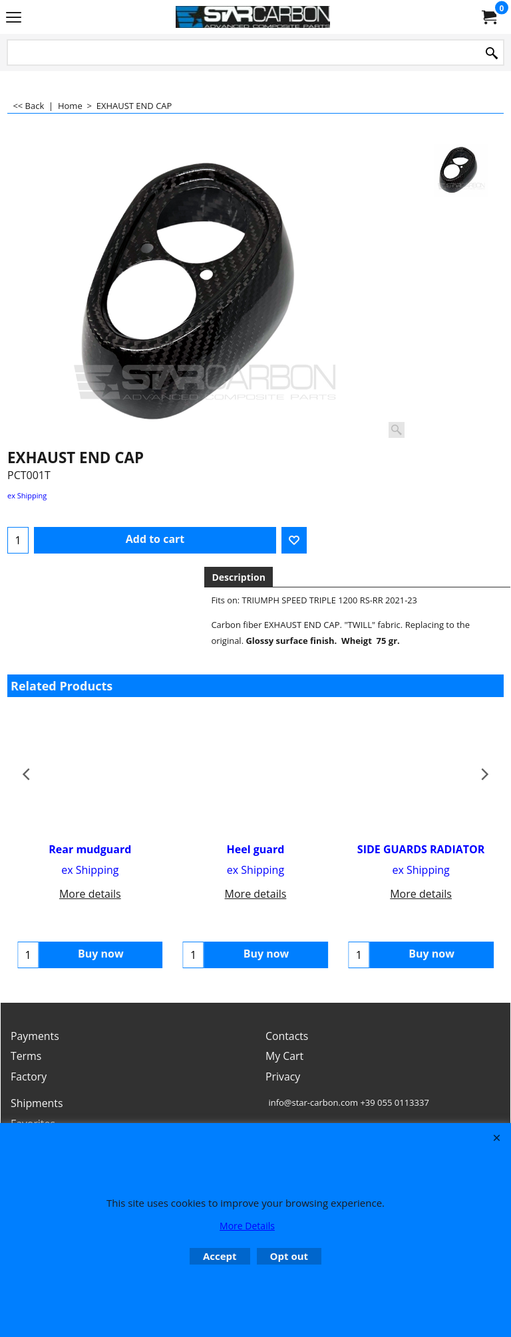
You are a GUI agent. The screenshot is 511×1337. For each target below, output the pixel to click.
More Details (247, 1225)
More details (90, 893)
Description (238, 577)
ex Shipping (27, 495)
